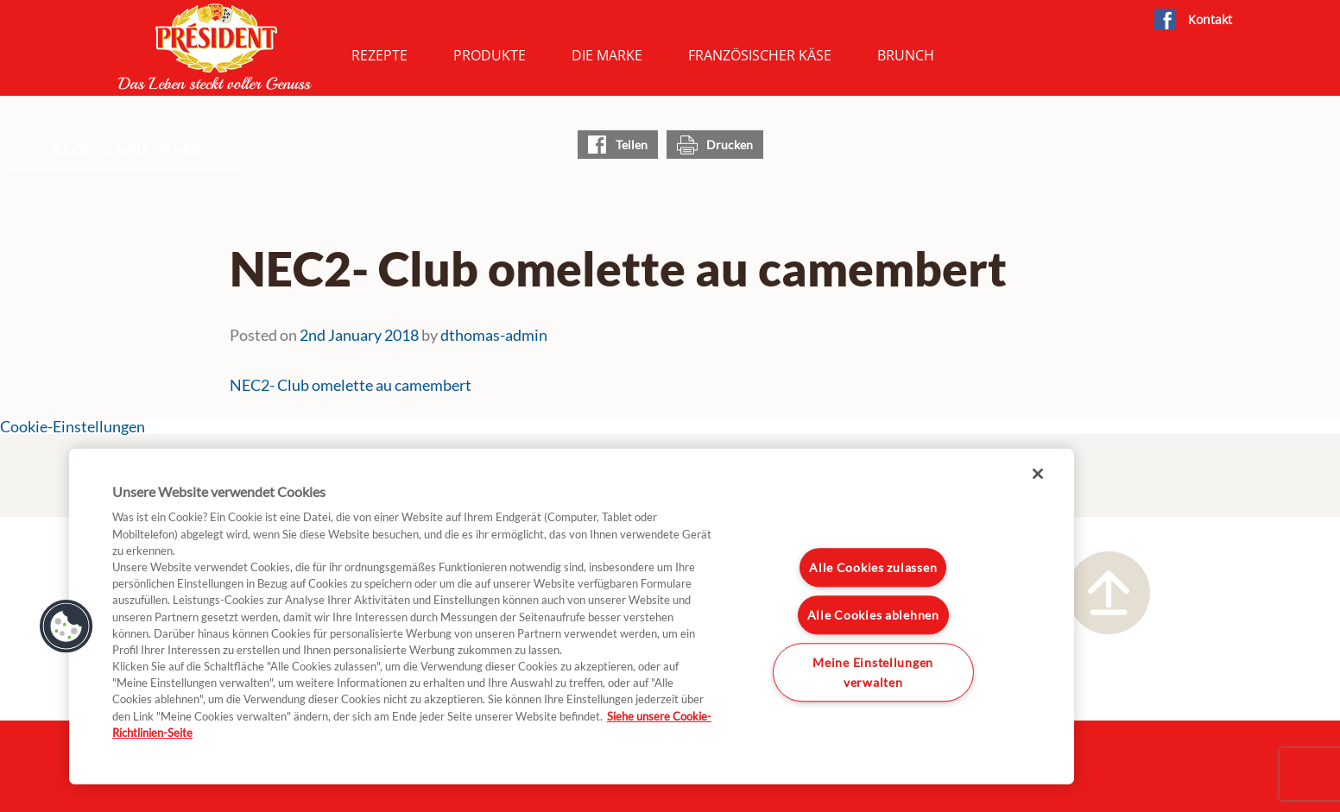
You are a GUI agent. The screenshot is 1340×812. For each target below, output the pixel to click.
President (215, 46)
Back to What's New (128, 150)
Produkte (489, 55)
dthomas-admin (493, 334)
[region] (571, 616)
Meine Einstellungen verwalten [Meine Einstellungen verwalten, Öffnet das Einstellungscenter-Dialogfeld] (872, 672)
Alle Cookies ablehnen (873, 614)
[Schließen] (1038, 474)
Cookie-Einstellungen (72, 427)
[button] (66, 626)
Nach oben (1108, 592)
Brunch (905, 55)
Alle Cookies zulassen (873, 568)
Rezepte (379, 55)
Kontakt (1210, 19)
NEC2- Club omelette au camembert (350, 385)
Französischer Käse (759, 55)
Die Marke (607, 55)
